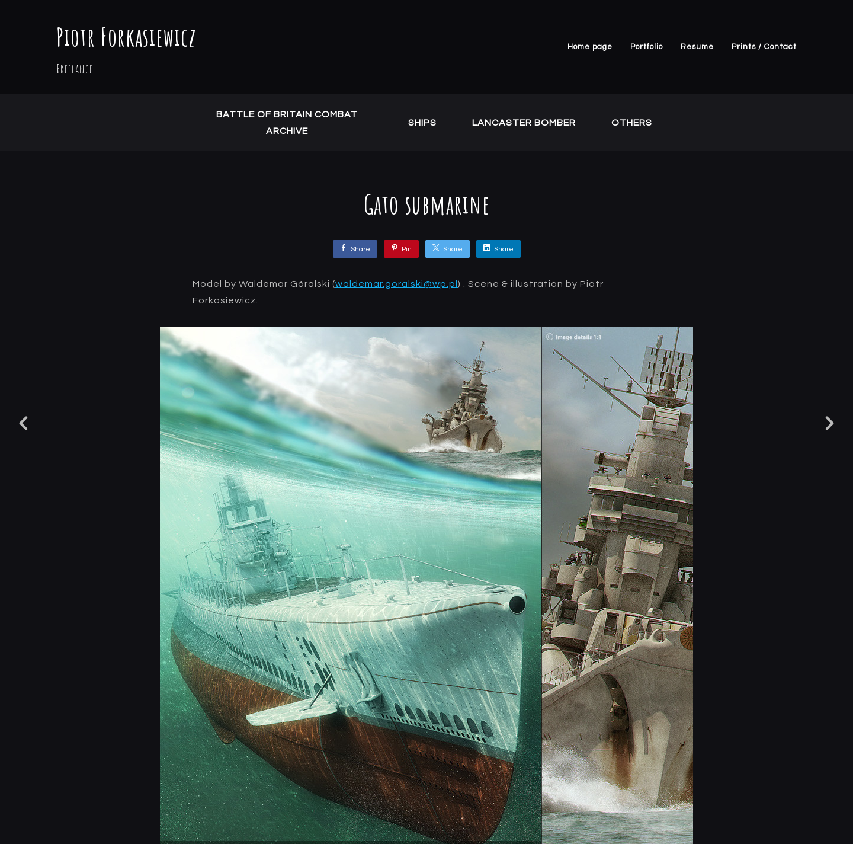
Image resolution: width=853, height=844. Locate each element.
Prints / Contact (764, 47)
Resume (697, 47)
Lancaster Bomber (524, 122)
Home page (590, 47)
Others (631, 122)
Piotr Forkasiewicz (126, 36)
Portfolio (646, 47)
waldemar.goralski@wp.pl (396, 284)
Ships (422, 122)
